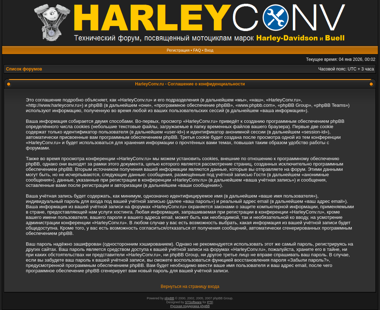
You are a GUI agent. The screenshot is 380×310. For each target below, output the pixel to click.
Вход (209, 50)
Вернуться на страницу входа (190, 286)
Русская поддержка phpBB (190, 306)
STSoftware (193, 302)
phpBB (169, 298)
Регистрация (178, 50)
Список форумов (24, 69)
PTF (210, 302)
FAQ (197, 50)
